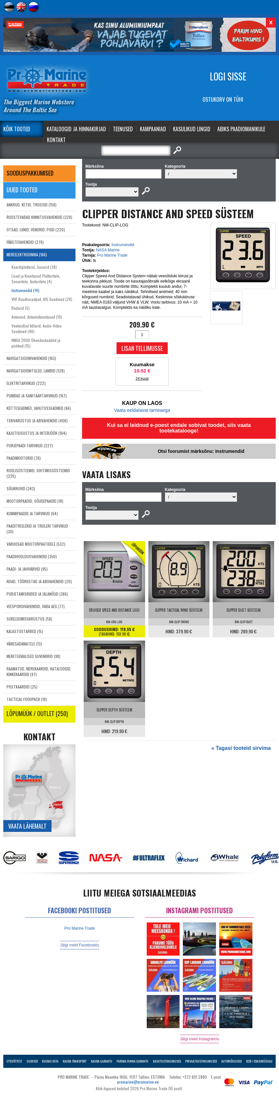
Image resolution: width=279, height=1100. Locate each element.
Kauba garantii (101, 1061)
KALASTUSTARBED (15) (25, 631)
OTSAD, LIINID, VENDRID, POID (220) (36, 229)
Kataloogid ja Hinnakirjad (76, 129)
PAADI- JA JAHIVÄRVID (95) (27, 569)
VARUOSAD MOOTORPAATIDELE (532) (36, 544)
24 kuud (142, 378)
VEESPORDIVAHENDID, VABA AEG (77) (36, 606)
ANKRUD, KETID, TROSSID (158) (31, 204)
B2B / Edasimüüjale (259, 1061)
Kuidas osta (50, 1061)
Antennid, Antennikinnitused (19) (36, 317)
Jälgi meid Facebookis (79, 945)
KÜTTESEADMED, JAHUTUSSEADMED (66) (39, 408)
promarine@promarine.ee (138, 1082)
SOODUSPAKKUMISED (30, 173)
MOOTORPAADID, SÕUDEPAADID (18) (35, 501)
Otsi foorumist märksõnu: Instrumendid (201, 451)
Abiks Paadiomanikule (241, 129)
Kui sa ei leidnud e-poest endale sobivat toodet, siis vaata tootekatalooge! (179, 428)
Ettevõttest (14, 1061)
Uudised (32, 1061)
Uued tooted (22, 189)
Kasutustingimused (167, 1061)
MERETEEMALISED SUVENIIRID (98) (33, 656)
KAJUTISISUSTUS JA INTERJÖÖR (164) (37, 433)
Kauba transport (74, 1061)
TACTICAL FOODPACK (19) (27, 699)
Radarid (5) (20, 308)
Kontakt (56, 139)
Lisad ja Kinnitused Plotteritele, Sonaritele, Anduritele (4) (35, 278)
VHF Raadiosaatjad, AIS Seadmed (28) (41, 299)
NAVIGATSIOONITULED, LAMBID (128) (36, 370)
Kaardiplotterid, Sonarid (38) (34, 267)
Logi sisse (228, 76)
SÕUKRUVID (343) (21, 488)
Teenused (123, 129)
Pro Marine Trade (112, 255)
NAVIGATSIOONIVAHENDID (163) (31, 358)
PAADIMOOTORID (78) (24, 458)
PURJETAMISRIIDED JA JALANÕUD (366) (37, 594)
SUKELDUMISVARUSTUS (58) (29, 619)
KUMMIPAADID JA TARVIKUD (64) (32, 513)
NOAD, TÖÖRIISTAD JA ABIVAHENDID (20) (39, 581)
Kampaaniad (153, 129)
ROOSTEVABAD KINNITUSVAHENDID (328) (39, 217)
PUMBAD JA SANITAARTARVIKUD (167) (37, 395)
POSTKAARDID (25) (22, 686)
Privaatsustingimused (201, 1061)
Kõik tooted (16, 129)
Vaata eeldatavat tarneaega (142, 410)
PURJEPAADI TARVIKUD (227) (30, 445)
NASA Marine (107, 250)
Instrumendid (122, 245)
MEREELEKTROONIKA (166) (27, 254)
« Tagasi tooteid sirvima (241, 748)
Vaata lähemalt (27, 826)
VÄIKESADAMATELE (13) (24, 643)
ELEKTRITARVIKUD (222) (26, 383)
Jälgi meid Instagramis (199, 1039)
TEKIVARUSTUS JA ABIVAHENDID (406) (37, 420)
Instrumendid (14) (25, 290)
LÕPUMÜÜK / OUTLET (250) (37, 713)
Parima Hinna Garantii (132, 1061)
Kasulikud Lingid (191, 129)
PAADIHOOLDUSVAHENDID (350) (32, 556)
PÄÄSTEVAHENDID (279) (25, 242)
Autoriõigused (231, 1061)
